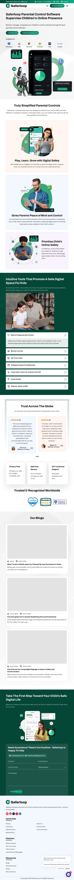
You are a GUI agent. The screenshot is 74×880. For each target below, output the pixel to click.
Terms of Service (42, 829)
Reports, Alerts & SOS (18, 386)
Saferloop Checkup (29, 33)
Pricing (8, 823)
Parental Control (11, 866)
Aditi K (12, 561)
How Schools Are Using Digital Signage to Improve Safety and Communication (30, 670)
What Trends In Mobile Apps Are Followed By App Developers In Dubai (34, 564)
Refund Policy (10, 832)
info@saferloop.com (18, 755)
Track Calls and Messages (14, 852)
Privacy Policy (41, 826)
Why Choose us (11, 872)
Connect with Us (57, 6)
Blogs (7, 863)
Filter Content (10, 849)
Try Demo (12, 33)
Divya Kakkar (14, 614)
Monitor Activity (15, 351)
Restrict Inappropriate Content (21, 335)
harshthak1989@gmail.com (36, 755)
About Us (39, 823)
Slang (8, 869)
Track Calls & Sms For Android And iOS (24, 372)
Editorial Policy (10, 829)
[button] (36, 456)
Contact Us (9, 826)
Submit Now (15, 791)
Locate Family (14, 379)
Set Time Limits (15, 358)
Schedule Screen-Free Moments (21, 365)
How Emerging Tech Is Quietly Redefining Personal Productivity (31, 617)
